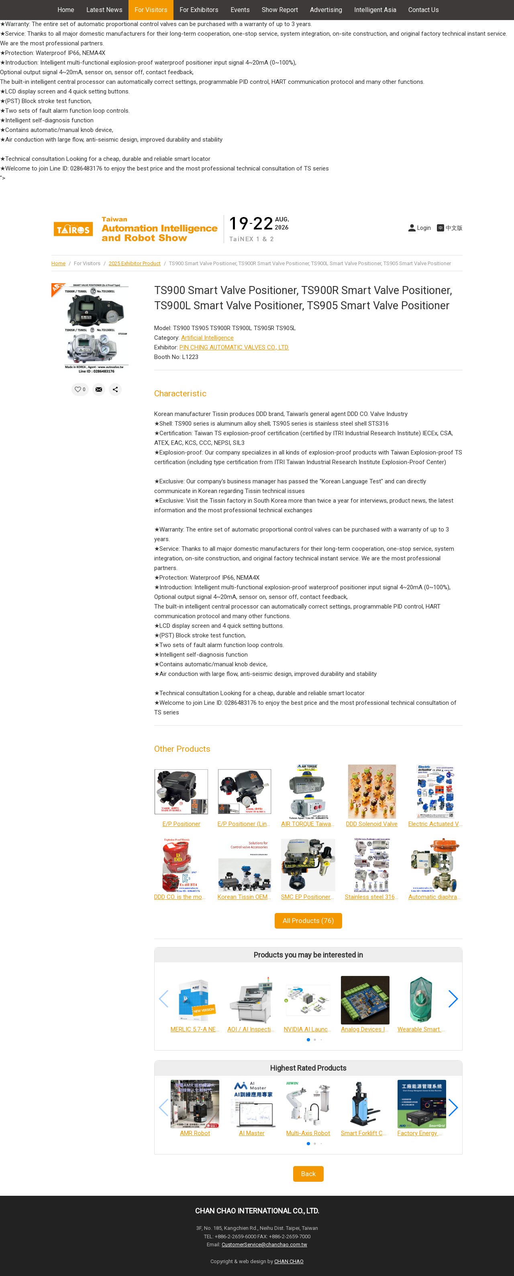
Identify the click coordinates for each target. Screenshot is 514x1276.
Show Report (280, 10)
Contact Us (423, 10)
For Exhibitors (198, 10)
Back (308, 1174)
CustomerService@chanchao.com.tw (264, 1245)
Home (65, 10)
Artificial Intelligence (207, 337)
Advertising (326, 10)
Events (240, 10)
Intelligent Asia (375, 10)
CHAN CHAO (289, 1261)
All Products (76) (308, 921)
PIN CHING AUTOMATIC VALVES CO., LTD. (234, 347)
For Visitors (151, 10)
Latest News (104, 10)
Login (424, 228)
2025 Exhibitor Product (135, 263)
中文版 (454, 228)
